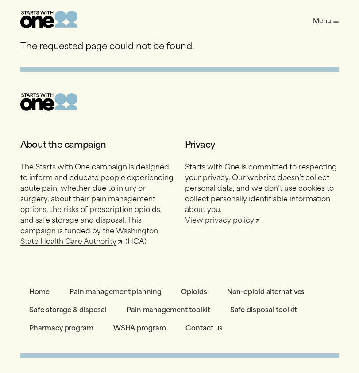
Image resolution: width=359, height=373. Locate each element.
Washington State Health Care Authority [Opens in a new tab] (89, 235)
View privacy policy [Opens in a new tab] (223, 219)
